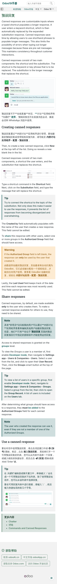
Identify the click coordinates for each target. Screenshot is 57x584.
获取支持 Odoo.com (13, 563)
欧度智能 (17, 9)
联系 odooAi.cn (11, 557)
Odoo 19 (48, 9)
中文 (37, 9)
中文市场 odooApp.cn (34, 557)
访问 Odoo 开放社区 (38, 563)
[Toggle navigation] (2, 9)
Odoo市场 (28, 9)
